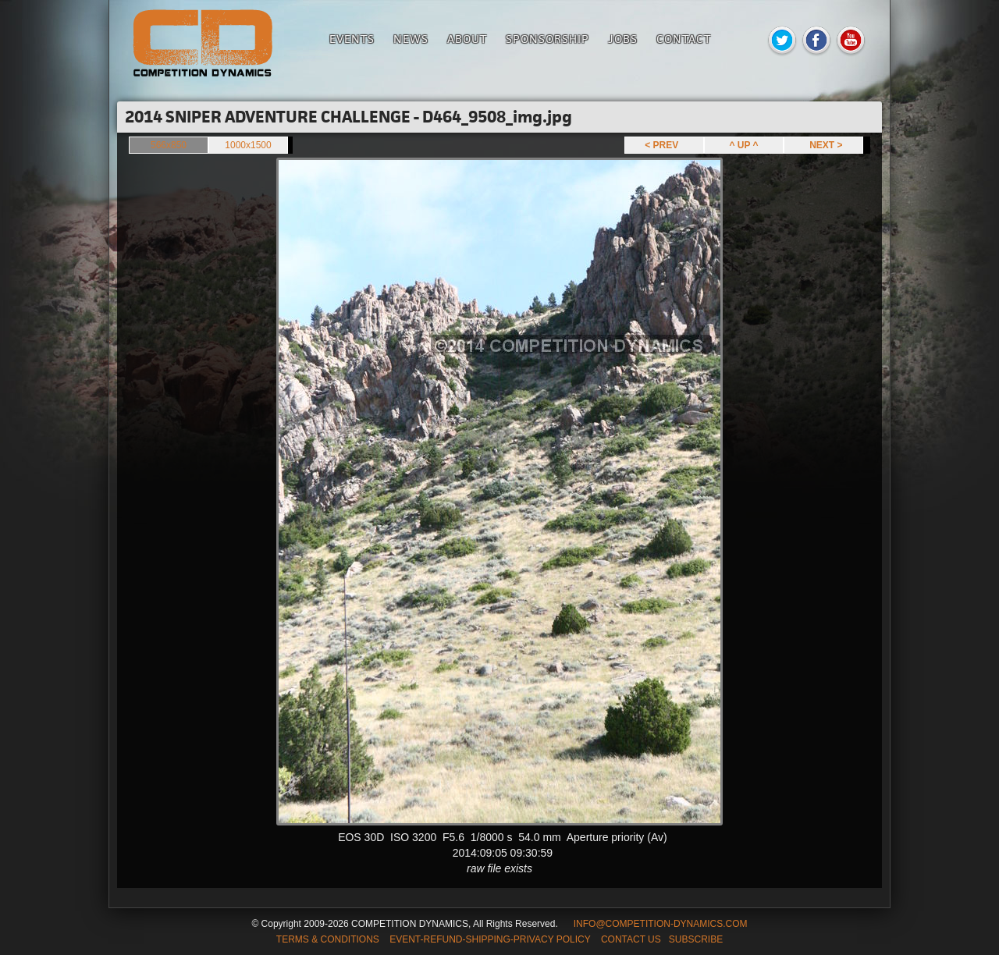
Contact (683, 38)
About (467, 38)
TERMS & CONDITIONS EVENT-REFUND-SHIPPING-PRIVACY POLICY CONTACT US (468, 939)
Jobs (623, 38)
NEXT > (823, 145)
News (410, 38)
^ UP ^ (743, 145)
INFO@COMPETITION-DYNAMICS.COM (661, 923)
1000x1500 (248, 145)
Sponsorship (547, 38)
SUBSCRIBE (696, 939)
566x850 (169, 145)
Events (352, 38)
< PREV (664, 145)
